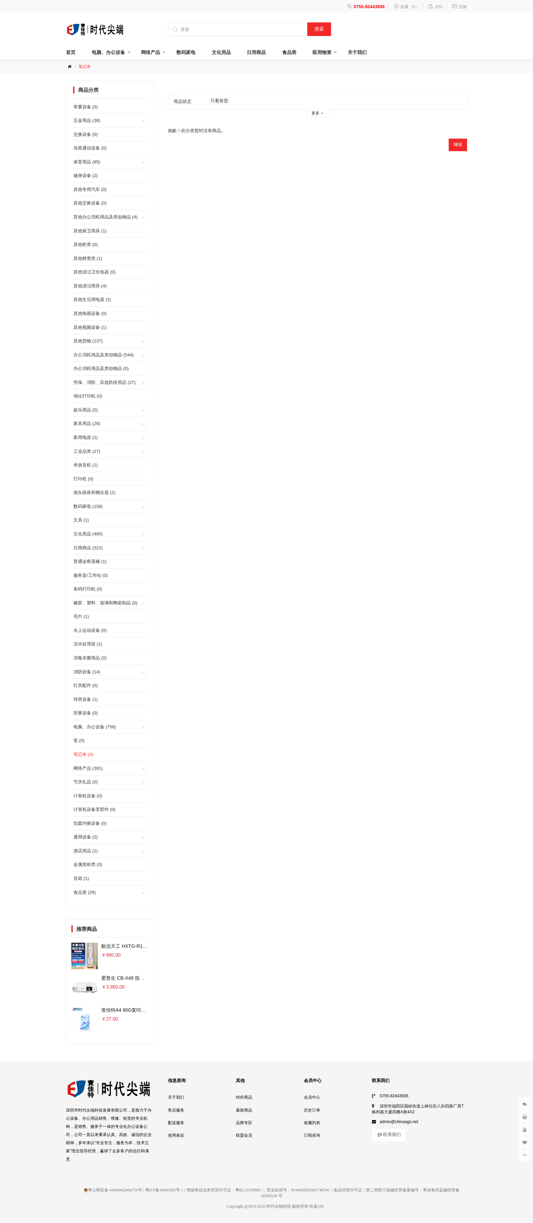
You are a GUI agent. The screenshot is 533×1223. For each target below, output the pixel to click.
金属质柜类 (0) (87, 864)
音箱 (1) (81, 878)
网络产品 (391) (88, 768)
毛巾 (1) (81, 616)
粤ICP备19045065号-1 (164, 1190)
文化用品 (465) (88, 533)
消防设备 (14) (86, 671)
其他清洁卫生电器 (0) (94, 271)
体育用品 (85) (86, 161)
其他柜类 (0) (85, 244)
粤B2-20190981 (248, 1190)
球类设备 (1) (85, 699)
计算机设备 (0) (87, 795)
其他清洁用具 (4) (90, 285)
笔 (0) (79, 740)
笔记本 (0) (83, 754)
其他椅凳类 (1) (87, 258)
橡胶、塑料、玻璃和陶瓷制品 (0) (105, 602)
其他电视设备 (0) (90, 313)
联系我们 (388, 1134)
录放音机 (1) (85, 464)
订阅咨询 (312, 1135)
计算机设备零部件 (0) (94, 809)
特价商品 (244, 1097)
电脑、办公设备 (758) (94, 726)
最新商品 (244, 1110)
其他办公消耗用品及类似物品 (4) (105, 216)
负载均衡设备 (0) (90, 823)
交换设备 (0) (85, 134)
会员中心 (312, 1097)
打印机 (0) (83, 478)
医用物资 (321, 52)
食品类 (289, 52)
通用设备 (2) (85, 836)
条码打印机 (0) (87, 588)
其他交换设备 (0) (90, 203)
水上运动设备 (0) (90, 630)
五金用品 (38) (86, 120)
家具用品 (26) (86, 423)
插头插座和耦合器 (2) (94, 492)
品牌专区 (244, 1122)
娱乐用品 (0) (85, 409)
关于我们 (357, 52)
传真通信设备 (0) (90, 147)
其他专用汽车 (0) (90, 189)
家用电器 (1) (85, 437)
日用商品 (256, 52)
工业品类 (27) (86, 451)
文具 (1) (81, 519)
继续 (457, 144)
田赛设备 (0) (85, 712)
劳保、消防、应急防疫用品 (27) (104, 382)
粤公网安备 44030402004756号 (113, 1190)
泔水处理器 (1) (87, 643)
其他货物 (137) (88, 340)
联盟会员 (244, 1135)
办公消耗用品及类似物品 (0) (101, 368)
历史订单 (312, 1110)
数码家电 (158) (88, 506)
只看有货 (219, 100)
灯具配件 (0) (85, 685)
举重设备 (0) (85, 106)
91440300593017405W (310, 1190)
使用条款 (176, 1135)
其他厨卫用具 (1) (90, 230)
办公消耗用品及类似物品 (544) (103, 354)
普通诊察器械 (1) (90, 561)
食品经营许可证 (347, 1190)
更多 (317, 113)
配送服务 (176, 1122)
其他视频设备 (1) (90, 327)
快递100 (316, 1206)
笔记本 (85, 66)
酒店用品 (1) (85, 850)
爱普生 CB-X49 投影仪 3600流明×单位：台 (146, 978)
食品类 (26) (84, 892)
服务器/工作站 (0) (90, 575)
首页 (70, 52)
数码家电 (185, 52)
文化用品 (221, 52)
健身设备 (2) (85, 175)
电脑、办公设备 (108, 52)
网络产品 (150, 52)
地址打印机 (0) (87, 395)
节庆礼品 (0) (85, 781)
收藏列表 (312, 1122)
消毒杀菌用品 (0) (90, 657)
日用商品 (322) (88, 547)
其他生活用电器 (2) (92, 299)
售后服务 (176, 1110)
